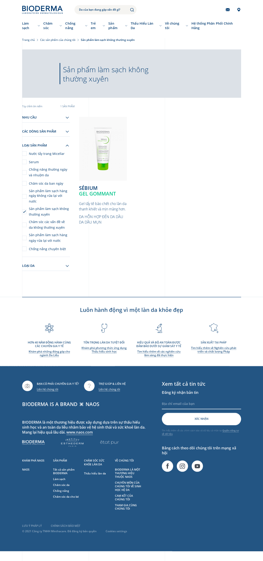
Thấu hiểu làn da (95, 480)
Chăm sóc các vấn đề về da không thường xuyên (47, 225)
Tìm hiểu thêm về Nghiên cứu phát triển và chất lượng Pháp (213, 356)
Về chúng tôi (172, 25)
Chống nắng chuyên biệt (47, 249)
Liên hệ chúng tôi (47, 396)
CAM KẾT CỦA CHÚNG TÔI (124, 504)
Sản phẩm (112, 25)
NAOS (26, 476)
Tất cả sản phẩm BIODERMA (63, 478)
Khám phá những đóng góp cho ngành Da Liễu (49, 359)
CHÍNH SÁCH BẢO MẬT (65, 532)
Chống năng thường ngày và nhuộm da (48, 172)
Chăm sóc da (61, 491)
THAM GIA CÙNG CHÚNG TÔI (126, 513)
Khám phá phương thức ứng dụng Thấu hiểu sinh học (104, 356)
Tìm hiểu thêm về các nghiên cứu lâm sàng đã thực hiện (159, 359)
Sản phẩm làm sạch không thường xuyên (49, 211)
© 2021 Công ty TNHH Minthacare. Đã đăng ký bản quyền (59, 538)
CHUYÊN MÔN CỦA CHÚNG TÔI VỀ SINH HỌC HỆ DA (128, 492)
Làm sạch (25, 25)
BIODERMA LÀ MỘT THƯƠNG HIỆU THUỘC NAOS (127, 479)
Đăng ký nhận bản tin (180, 398)
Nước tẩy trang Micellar (47, 153)
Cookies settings (116, 538)
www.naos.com (79, 438)
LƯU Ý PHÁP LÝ (32, 532)
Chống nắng (70, 25)
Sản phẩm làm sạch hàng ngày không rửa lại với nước (48, 196)
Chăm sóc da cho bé (66, 503)
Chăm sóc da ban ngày (46, 183)
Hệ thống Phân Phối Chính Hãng (212, 25)
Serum (34, 162)
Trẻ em (93, 25)
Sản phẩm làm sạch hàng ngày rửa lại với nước (48, 238)
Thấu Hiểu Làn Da (142, 25)
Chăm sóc (47, 25)
